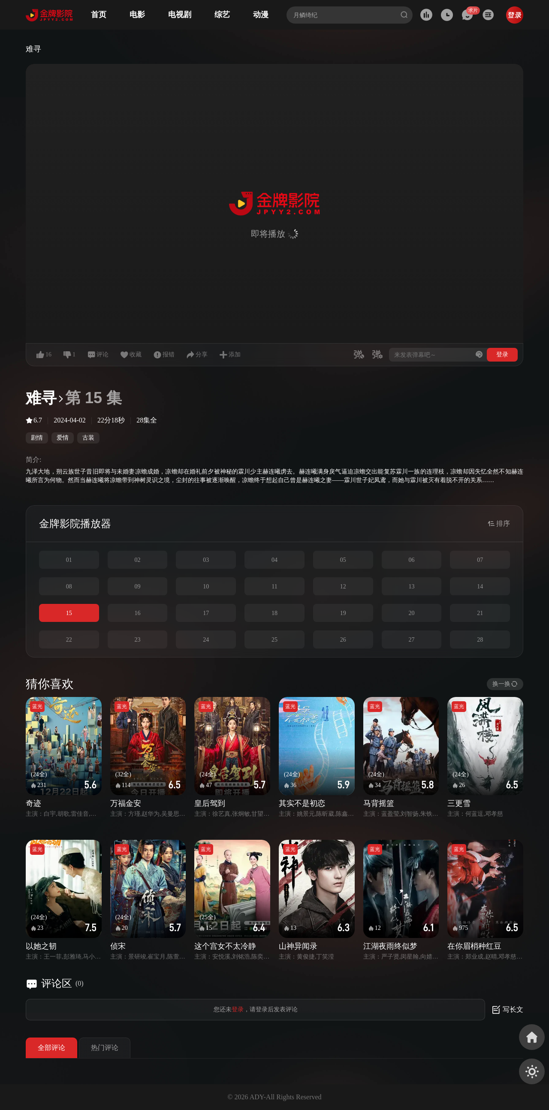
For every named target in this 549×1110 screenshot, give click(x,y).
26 (343, 639)
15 (69, 613)
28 (480, 639)
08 (69, 586)
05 (343, 560)
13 (411, 586)
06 (411, 560)
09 (138, 586)
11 (274, 586)
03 (206, 560)
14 (480, 586)
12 (343, 586)
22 (69, 639)
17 (206, 613)
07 (480, 560)
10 (206, 586)
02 (138, 560)
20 (411, 613)
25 (274, 639)
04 (274, 560)
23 (138, 639)
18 (274, 613)
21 (480, 613)
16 (138, 613)
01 (69, 560)
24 (206, 639)
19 (343, 613)
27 (411, 639)
